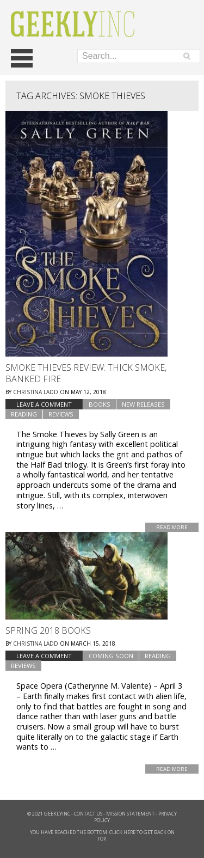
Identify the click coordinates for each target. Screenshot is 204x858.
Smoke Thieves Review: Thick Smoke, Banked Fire (85, 373)
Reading (24, 414)
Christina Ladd (35, 392)
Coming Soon (111, 656)
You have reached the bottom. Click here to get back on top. (102, 835)
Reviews (60, 414)
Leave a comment (44, 404)
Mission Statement (130, 813)
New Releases (143, 404)
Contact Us (88, 813)
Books (99, 404)
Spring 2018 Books (48, 630)
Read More (172, 527)
